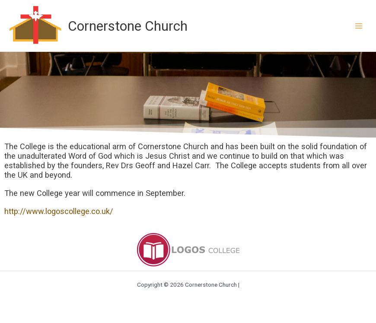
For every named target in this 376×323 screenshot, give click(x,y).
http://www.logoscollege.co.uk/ (58, 211)
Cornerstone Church (128, 26)
